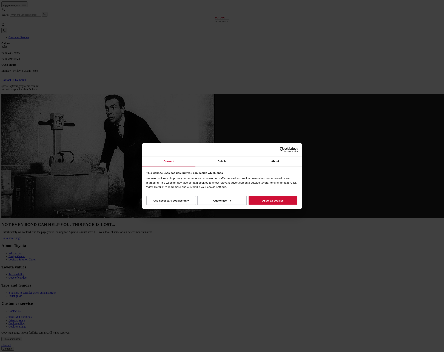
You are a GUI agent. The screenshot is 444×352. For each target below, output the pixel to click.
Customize (222, 200)
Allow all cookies (273, 200)
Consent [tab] (169, 161)
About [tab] (275, 161)
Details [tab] (222, 161)
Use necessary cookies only (171, 200)
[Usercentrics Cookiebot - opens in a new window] (282, 149)
